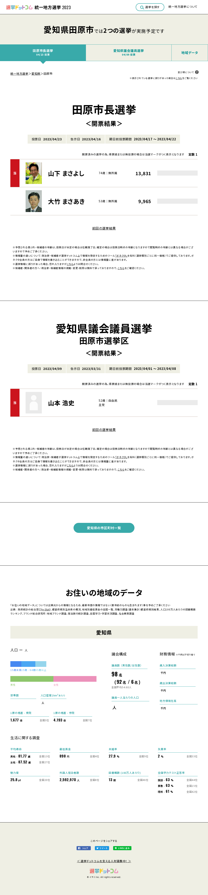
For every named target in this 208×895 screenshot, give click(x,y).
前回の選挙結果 (104, 228)
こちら (179, 78)
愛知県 (35, 73)
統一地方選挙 (19, 73)
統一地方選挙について (183, 6)
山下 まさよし (66, 173)
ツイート (103, 848)
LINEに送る (124, 848)
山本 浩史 (61, 402)
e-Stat (46, 609)
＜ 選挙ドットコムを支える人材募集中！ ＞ (104, 861)
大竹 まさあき (66, 201)
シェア (85, 848)
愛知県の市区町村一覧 (104, 527)
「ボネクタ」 (121, 255)
